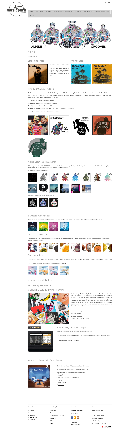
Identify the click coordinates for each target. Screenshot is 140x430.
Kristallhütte (33, 412)
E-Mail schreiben (98, 417)
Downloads (88, 11)
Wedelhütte (33, 414)
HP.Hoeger (32, 419)
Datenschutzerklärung (76, 424)
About (31, 15)
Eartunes (32, 410)
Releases (39, 11)
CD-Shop (49, 11)
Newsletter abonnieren (76, 409)
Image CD (78, 11)
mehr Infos (61, 384)
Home (31, 11)
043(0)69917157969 (99, 414)
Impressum (74, 421)
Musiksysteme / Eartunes (63, 11)
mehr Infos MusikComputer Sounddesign (68, 339)
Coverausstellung (102, 11)
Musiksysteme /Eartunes (57, 414)
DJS (52, 420)
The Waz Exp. (33, 416)
